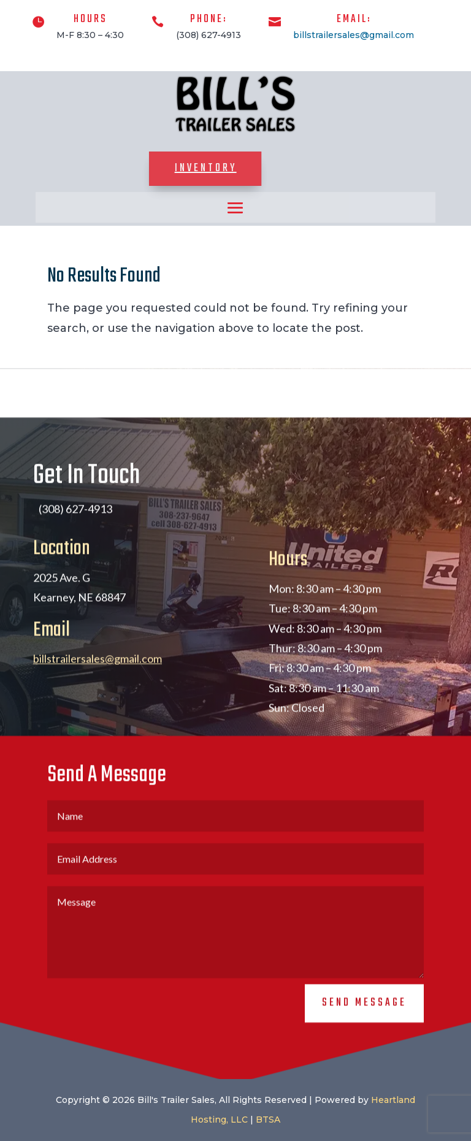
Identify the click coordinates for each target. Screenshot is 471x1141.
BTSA (268, 1119)
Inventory (169, 168)
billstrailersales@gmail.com (353, 34)
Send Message (364, 1013)
